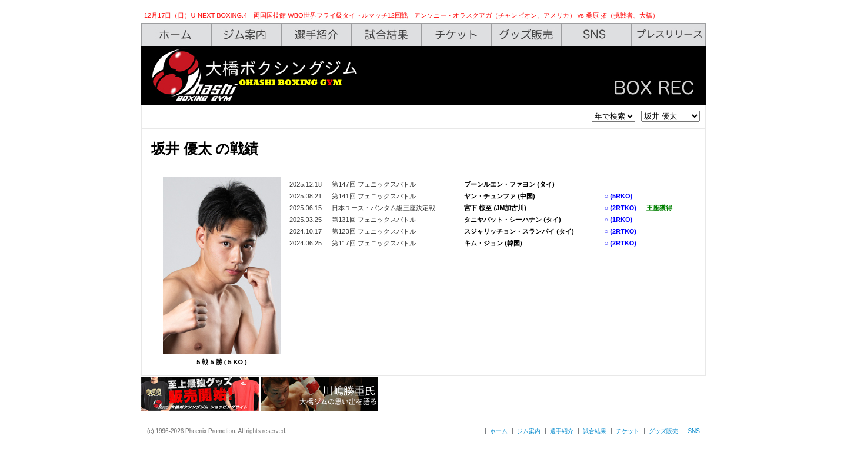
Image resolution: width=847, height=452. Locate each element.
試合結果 (594, 431)
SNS (597, 34)
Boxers (317, 34)
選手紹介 (561, 431)
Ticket (457, 34)
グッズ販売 (663, 431)
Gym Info (247, 34)
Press (669, 34)
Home (176, 34)
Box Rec (387, 34)
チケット (627, 431)
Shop (527, 34)
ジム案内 (529, 431)
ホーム (499, 431)
